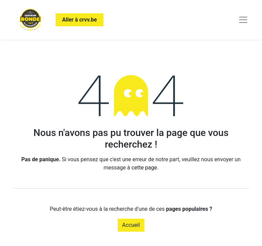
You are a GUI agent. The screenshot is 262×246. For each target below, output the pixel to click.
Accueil (131, 225)
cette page (144, 167)
